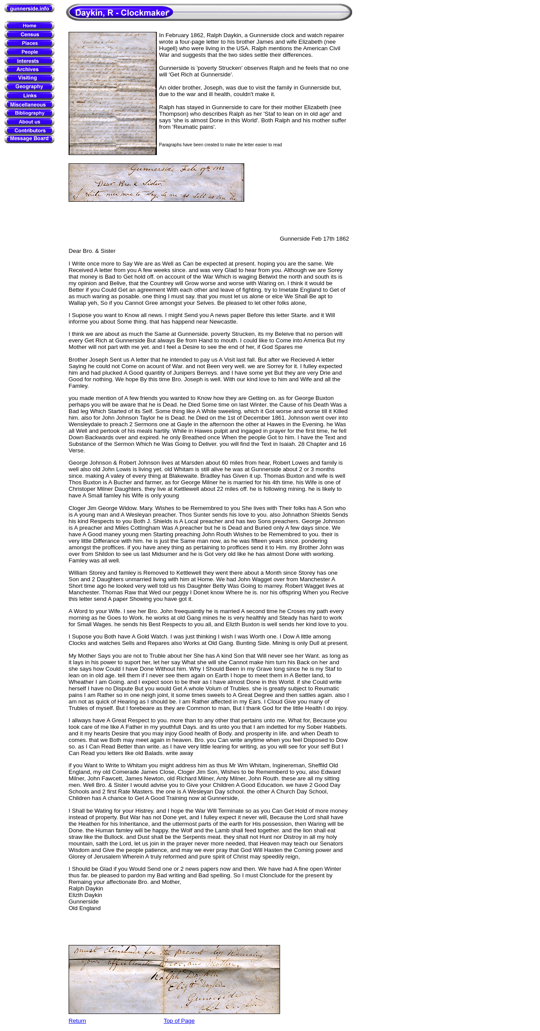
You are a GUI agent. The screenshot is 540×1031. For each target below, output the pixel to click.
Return (77, 1020)
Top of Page (179, 1020)
